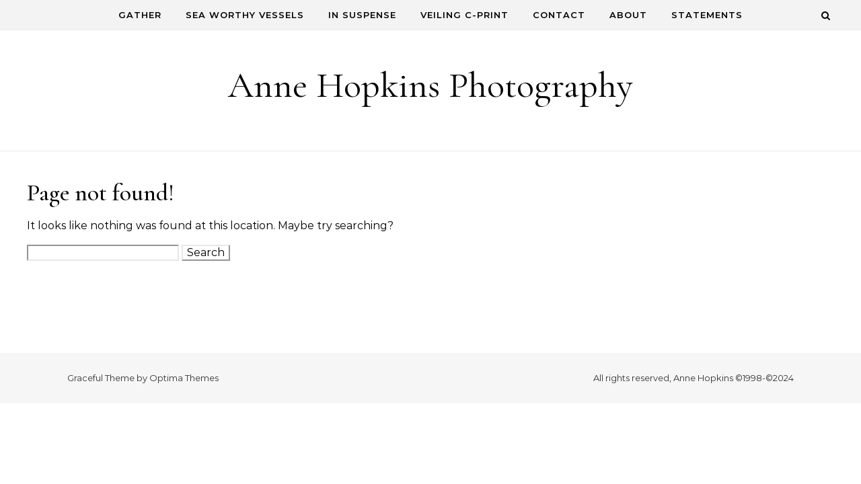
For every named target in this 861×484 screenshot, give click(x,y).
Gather (139, 14)
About (628, 14)
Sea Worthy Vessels (245, 14)
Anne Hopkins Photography (430, 85)
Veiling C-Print (464, 14)
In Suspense (362, 14)
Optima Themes (184, 377)
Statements (707, 14)
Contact (559, 14)
